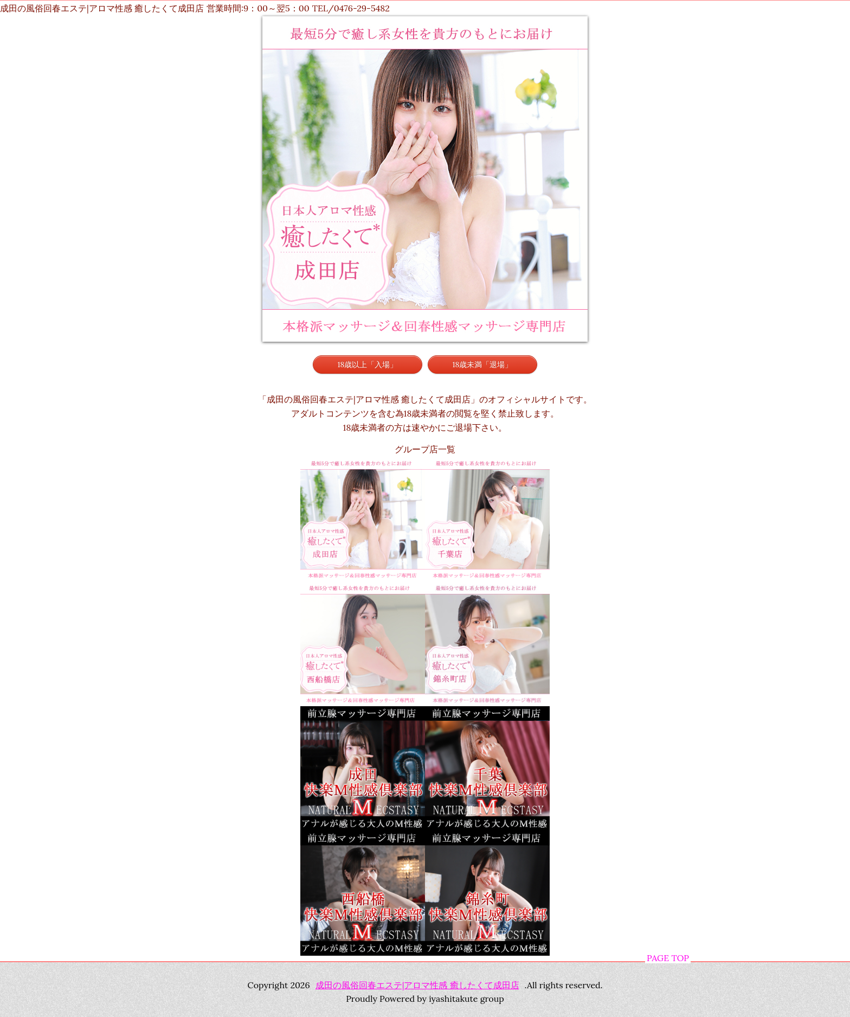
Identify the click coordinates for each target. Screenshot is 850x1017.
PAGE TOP (668, 957)
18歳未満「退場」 (483, 364)
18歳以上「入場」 (368, 364)
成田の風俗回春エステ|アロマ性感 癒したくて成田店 (417, 985)
